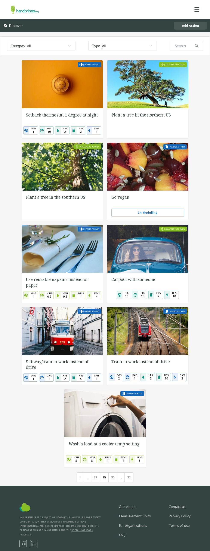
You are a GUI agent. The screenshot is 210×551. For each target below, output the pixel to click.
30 (113, 477)
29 (104, 477)
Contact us (177, 506)
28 (95, 477)
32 (129, 477)
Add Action (190, 26)
